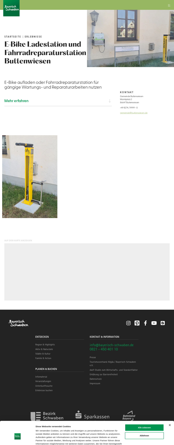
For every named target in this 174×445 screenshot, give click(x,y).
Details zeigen (42, 439)
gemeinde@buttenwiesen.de (133, 113)
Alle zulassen (144, 412)
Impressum (95, 383)
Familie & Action (43, 358)
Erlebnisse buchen (44, 390)
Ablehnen (144, 420)
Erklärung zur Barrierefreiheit (104, 374)
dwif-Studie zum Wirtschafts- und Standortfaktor (114, 370)
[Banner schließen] (170, 410)
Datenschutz (96, 379)
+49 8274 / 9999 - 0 (129, 108)
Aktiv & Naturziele (44, 349)
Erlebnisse (33, 37)
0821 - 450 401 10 (104, 349)
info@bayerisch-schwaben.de (111, 345)
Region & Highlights (45, 344)
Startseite (12, 37)
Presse (93, 357)
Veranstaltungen (43, 381)
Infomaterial (41, 376)
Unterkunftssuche (43, 385)
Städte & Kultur (42, 353)
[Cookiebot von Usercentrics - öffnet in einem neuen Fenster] (17, 440)
